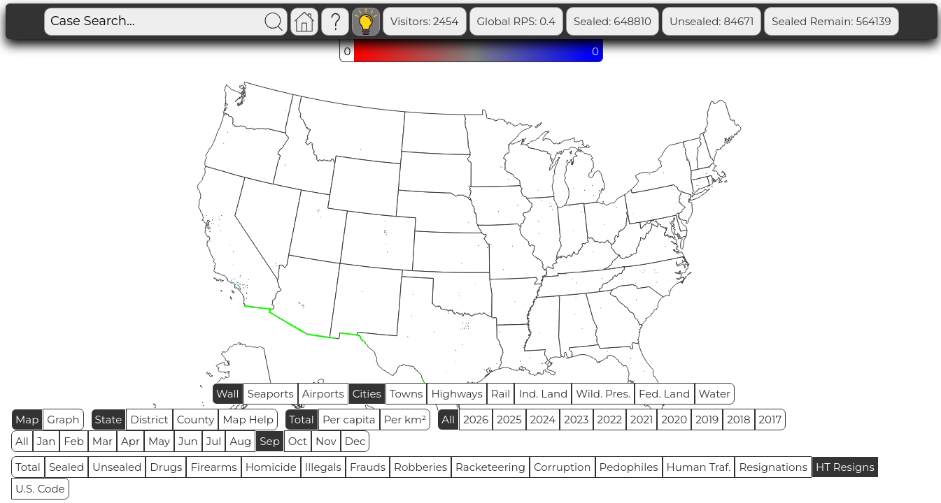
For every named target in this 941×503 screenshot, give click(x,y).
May (159, 441)
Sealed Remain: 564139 (831, 21)
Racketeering (490, 467)
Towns (406, 393)
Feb (73, 441)
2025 (509, 419)
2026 (475, 419)
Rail (501, 393)
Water (715, 393)
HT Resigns (845, 467)
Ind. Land (542, 393)
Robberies (420, 467)
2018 (738, 419)
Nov (326, 441)
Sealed (66, 467)
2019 (707, 419)
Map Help (248, 419)
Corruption (562, 467)
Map (26, 419)
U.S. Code (40, 488)
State (108, 419)
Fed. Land (665, 393)
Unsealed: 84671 (711, 21)
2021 (641, 419)
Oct (297, 441)
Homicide (271, 467)
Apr (130, 441)
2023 (576, 419)
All (448, 419)
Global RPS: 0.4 (516, 21)
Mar (102, 441)
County (196, 419)
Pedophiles (629, 467)
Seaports (271, 393)
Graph (63, 419)
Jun (188, 441)
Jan (46, 441)
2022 (609, 419)
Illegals (323, 467)
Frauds (367, 467)
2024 (543, 419)
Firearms (213, 467)
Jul (214, 441)
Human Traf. (699, 467)
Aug (240, 441)
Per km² (405, 419)
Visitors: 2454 (424, 21)
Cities (367, 393)
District (149, 419)
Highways (456, 393)
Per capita (349, 419)
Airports (323, 393)
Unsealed (116, 467)
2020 (674, 419)
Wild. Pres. (603, 393)
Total (301, 419)
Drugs (166, 467)
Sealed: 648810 (612, 21)
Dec (355, 441)
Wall (227, 393)
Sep (269, 441)
